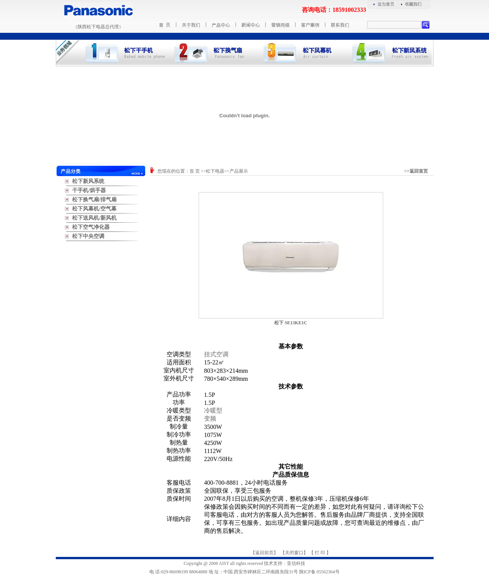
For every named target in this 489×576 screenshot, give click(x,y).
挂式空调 (216, 354)
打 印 (320, 552)
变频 (210, 418)
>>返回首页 (416, 171)
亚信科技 (296, 563)
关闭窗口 (294, 552)
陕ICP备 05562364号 (319, 571)
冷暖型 (213, 410)
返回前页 (264, 552)
